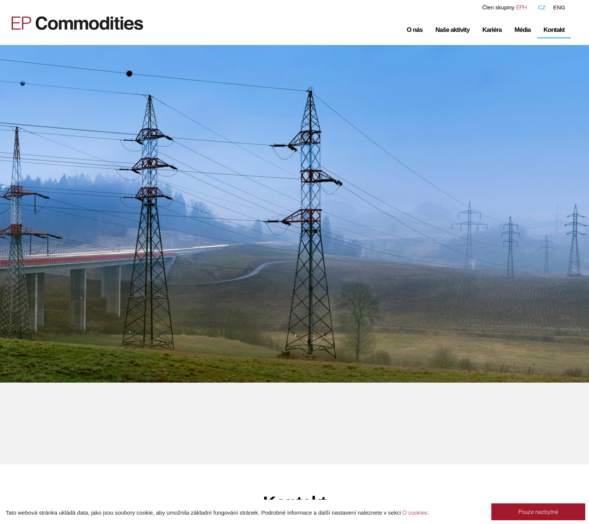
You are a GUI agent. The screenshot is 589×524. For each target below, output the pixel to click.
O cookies (414, 512)
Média (523, 29)
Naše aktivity (452, 29)
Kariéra (492, 29)
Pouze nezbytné (538, 511)
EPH (521, 7)
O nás (415, 29)
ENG (559, 7)
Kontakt (554, 29)
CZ (541, 7)
